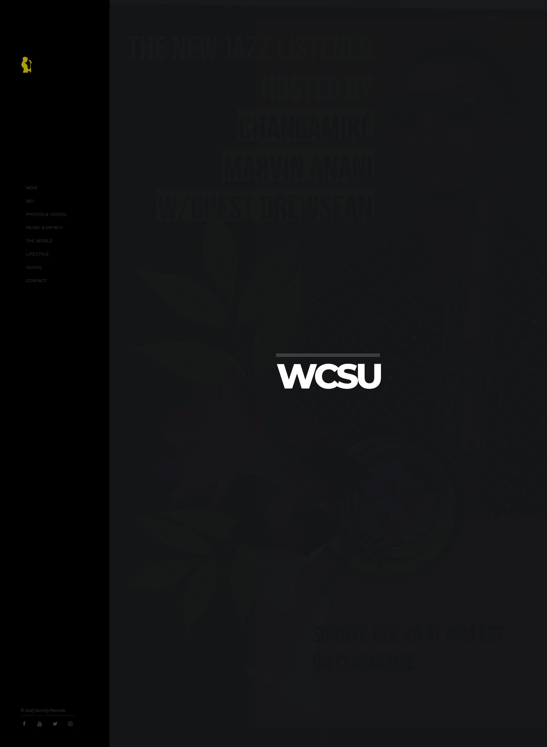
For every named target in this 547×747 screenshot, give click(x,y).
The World (39, 240)
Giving (34, 267)
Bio (30, 201)
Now (32, 187)
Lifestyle (37, 254)
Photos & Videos (46, 214)
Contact (36, 280)
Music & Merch (44, 227)
